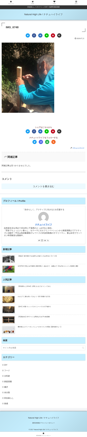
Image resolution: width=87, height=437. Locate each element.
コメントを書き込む (43, 186)
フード (7, 370)
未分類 (7, 392)
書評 (6, 387)
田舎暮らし (9, 398)
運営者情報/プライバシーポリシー (43, 423)
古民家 (7, 376)
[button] (83, 348)
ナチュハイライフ (43, 224)
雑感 (6, 403)
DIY (5, 365)
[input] (43, 347)
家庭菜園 (8, 382)
